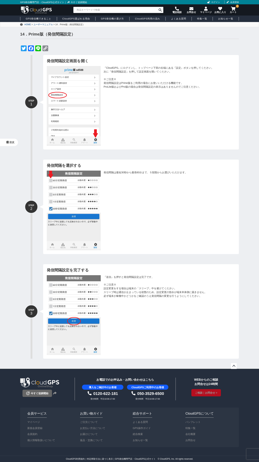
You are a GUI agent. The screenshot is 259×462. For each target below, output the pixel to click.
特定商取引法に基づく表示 (100, 459)
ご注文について (89, 422)
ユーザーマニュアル (43, 24)
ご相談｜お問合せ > (206, 392)
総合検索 (138, 434)
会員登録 (234, 2)
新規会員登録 (34, 428)
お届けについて (89, 434)
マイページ (33, 422)
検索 (160, 10)
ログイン (215, 2)
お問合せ (190, 440)
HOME (27, 24)
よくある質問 (140, 422)
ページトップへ (234, 366)
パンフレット (193, 422)
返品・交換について (91, 440)
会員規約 (32, 434)
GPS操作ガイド (142, 428)
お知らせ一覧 (140, 440)
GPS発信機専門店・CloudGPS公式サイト (42, 2)
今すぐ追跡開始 (77, 2)
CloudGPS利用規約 (75, 459)
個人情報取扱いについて (41, 440)
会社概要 (190, 434)
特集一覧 (190, 428)
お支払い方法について (92, 428)
